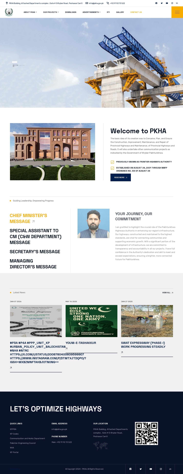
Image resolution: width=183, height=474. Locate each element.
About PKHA (29, 12)
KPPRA (13, 429)
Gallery (120, 12)
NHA (12, 448)
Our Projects (50, 12)
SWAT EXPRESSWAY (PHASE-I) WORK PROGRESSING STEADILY (143, 345)
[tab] (37, 220)
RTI (108, 12)
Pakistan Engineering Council (22, 443)
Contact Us (136, 12)
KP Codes (14, 434)
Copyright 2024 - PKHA (77, 469)
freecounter (15, 469)
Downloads (70, 12)
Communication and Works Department (27, 438)
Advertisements (91, 12)
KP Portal (14, 452)
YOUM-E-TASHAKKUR (81, 343)
